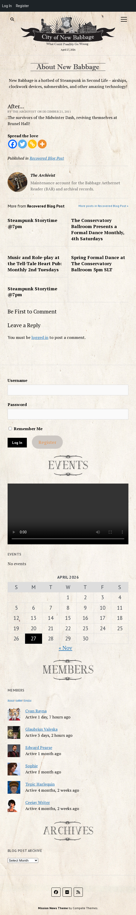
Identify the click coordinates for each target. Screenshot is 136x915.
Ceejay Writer (37, 802)
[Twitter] (22, 144)
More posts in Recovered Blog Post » (103, 206)
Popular (27, 700)
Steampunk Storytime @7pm (32, 223)
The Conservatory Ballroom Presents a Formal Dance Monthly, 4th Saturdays (97, 229)
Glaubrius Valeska (41, 729)
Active (19, 700)
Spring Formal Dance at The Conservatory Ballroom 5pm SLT (98, 263)
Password (17, 404)
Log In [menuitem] (7, 6)
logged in (39, 337)
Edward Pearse (38, 747)
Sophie (31, 766)
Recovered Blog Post (47, 158)
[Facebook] (12, 144)
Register (47, 442)
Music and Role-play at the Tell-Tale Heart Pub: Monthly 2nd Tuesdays (35, 263)
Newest (11, 700)
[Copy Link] (32, 144)
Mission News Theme (53, 908)
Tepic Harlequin (40, 784)
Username (17, 380)
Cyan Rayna (36, 711)
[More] (42, 144)
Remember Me (26, 428)
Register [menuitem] (22, 6)
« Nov (65, 647)
